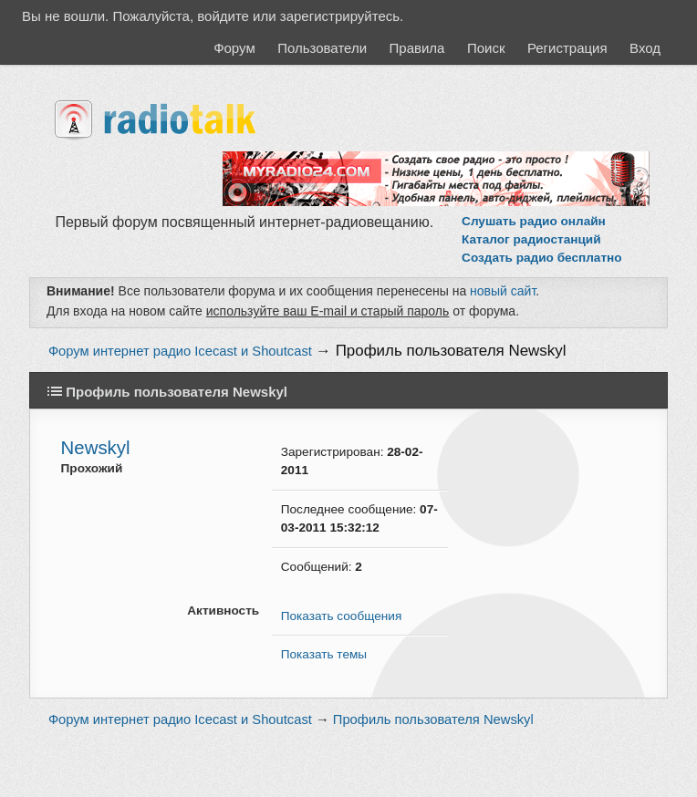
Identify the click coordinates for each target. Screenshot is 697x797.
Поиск (486, 48)
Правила (417, 48)
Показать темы (324, 654)
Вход (645, 48)
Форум (234, 48)
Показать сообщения (341, 616)
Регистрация (567, 48)
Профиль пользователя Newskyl (451, 350)
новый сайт (503, 291)
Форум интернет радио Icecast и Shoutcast (180, 351)
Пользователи (322, 48)
